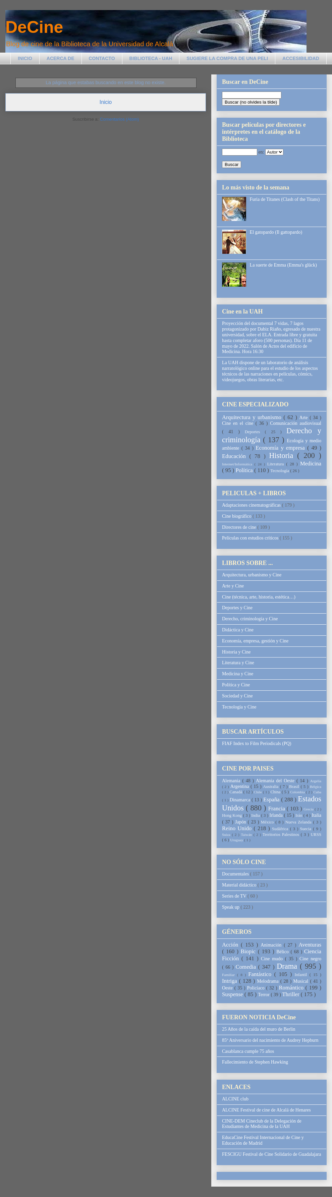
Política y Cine (236, 684)
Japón (241, 821)
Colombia (298, 792)
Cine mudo (273, 958)
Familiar (229, 975)
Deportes (255, 432)
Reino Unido (238, 828)
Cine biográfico (237, 516)
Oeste (228, 987)
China (276, 792)
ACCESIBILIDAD (300, 58)
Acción (231, 945)
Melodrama (268, 981)
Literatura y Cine (238, 662)
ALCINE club (235, 1098)
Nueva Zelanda (299, 822)
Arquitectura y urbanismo (252, 417)
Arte (304, 417)
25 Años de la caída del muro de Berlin (258, 1029)
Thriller (291, 994)
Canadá (236, 792)
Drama (288, 966)
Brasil (294, 786)
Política (245, 470)
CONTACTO (102, 58)
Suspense (233, 994)
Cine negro (310, 958)
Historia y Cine (236, 651)
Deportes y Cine (237, 607)
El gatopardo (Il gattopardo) (276, 232)
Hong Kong (232, 815)
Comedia (247, 967)
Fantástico (261, 974)
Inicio (106, 102)
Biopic (249, 951)
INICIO (25, 58)
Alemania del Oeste (276, 780)
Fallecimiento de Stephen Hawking (255, 1062)
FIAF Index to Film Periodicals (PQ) (256, 743)
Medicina (310, 463)
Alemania (232, 780)
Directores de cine (239, 527)
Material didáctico (240, 885)
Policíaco (256, 987)
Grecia (309, 809)
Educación (235, 456)
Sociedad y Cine (237, 695)
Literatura (276, 464)
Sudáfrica (281, 828)
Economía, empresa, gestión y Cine (255, 640)
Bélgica (315, 787)
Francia (277, 808)
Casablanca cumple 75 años (248, 1051)
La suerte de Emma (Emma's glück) (283, 265)
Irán (299, 815)
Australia (271, 786)
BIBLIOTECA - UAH (150, 58)
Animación (272, 945)
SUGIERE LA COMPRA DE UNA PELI (227, 58)
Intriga (230, 981)
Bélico (283, 951)
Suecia (306, 828)
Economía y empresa (281, 448)
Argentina (240, 786)
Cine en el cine (239, 423)
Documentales (236, 873)
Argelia (315, 781)
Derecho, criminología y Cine (250, 618)
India (256, 815)
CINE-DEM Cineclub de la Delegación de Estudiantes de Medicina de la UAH (261, 1124)
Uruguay (237, 840)
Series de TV (234, 896)
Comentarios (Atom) (119, 119)
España (272, 799)
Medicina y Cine (237, 673)
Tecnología (280, 470)
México (268, 822)
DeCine (34, 27)
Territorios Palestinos (282, 834)
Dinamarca (241, 799)
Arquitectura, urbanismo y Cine (251, 574)
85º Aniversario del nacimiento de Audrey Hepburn (270, 1040)
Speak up (231, 907)
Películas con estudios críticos (251, 537)
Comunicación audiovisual (295, 423)
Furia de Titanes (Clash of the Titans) (285, 199)
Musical (301, 981)
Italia (316, 815)
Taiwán (247, 835)
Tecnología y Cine (239, 706)
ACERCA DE (60, 58)
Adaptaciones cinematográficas (252, 505)
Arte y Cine (233, 585)
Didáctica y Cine (238, 629)
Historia (283, 455)
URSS (316, 834)
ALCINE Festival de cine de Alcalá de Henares (266, 1110)
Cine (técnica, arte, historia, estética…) (258, 597)
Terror (264, 994)
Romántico (292, 987)
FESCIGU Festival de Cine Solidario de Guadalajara (271, 1154)
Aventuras (309, 945)
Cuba (317, 792)
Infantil (301, 974)
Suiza (227, 835)
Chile (258, 792)
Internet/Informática (238, 464)
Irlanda (276, 815)
